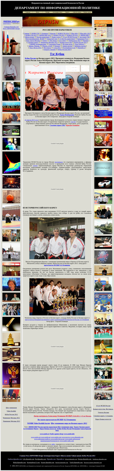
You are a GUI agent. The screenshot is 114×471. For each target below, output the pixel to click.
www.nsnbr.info (69, 434)
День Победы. (79, 44)
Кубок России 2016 (64, 49)
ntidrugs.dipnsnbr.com (99, 459)
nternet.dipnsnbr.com (61, 462)
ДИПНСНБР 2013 (45, 35)
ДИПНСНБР (9, 21)
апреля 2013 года (31, 120)
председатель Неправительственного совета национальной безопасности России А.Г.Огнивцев (57, 319)
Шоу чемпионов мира (65, 427)
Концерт (57, 46)
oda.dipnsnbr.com (19, 462)
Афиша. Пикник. (34, 46)
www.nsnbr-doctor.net (58, 439)
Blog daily (74, 33)
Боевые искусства (66, 42)
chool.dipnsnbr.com (71, 459)
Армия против (67, 46)
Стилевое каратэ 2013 (57, 125)
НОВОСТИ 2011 (72, 35)
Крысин (53, 33)
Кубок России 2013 (80, 42)
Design (17, 28)
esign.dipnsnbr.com (85, 459)
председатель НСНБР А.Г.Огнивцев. (57, 265)
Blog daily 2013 (85, 33)
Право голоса (56, 37)
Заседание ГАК (84, 37)
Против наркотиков (42, 37)
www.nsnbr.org (36, 437)
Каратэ (76, 427)
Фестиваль (47, 48)
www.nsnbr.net (46, 437)
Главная (26, 33)
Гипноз (44, 40)
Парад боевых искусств (48, 429)
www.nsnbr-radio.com (67, 441)
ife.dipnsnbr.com (28, 459)
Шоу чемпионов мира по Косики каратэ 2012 (69, 423)
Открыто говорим (50, 49)
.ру (18, 21)
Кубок (59, 429)
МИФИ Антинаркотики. (38, 44)
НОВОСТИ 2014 (63, 33)
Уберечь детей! (47, 46)
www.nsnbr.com (56, 437)
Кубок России (30, 58)
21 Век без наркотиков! (67, 39)
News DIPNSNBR (9, 28)
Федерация (76, 429)
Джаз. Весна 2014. (35, 48)
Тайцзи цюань (29, 37)
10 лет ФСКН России (70, 37)
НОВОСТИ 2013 (31, 35)
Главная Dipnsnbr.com (11, 27)
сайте (53, 444)
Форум (36, 429)
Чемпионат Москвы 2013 (49, 42)
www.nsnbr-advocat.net (72, 439)
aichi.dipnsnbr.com (76, 462)
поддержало (59, 162)
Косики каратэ (84, 427)
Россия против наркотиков (47, 427)
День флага (53, 40)
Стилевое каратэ (32, 42)
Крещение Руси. (82, 39)
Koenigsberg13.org (69, 48)
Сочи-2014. (57, 48)
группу (35, 165)
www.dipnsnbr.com (77, 437)
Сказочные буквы (54, 44)
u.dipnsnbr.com (40, 459)
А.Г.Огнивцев (28, 429)
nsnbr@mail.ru (7, 23)
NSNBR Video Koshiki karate (38, 423)
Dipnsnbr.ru (81, 48)
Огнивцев (44, 33)
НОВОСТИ (35, 33)
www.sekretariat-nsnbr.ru (42, 439)
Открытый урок (52, 39)
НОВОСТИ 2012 (59, 35)
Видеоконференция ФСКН (35, 39)
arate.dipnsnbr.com (48, 462)
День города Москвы (33, 40)
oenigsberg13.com (33, 462)
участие (73, 122)
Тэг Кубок (57, 54)
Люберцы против (80, 46)
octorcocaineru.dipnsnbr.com (93, 462)
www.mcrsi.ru (66, 437)
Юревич (86, 40)
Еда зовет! (62, 40)
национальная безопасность (49, 441)
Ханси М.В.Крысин (67, 115)
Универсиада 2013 (74, 40)
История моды (67, 44)
